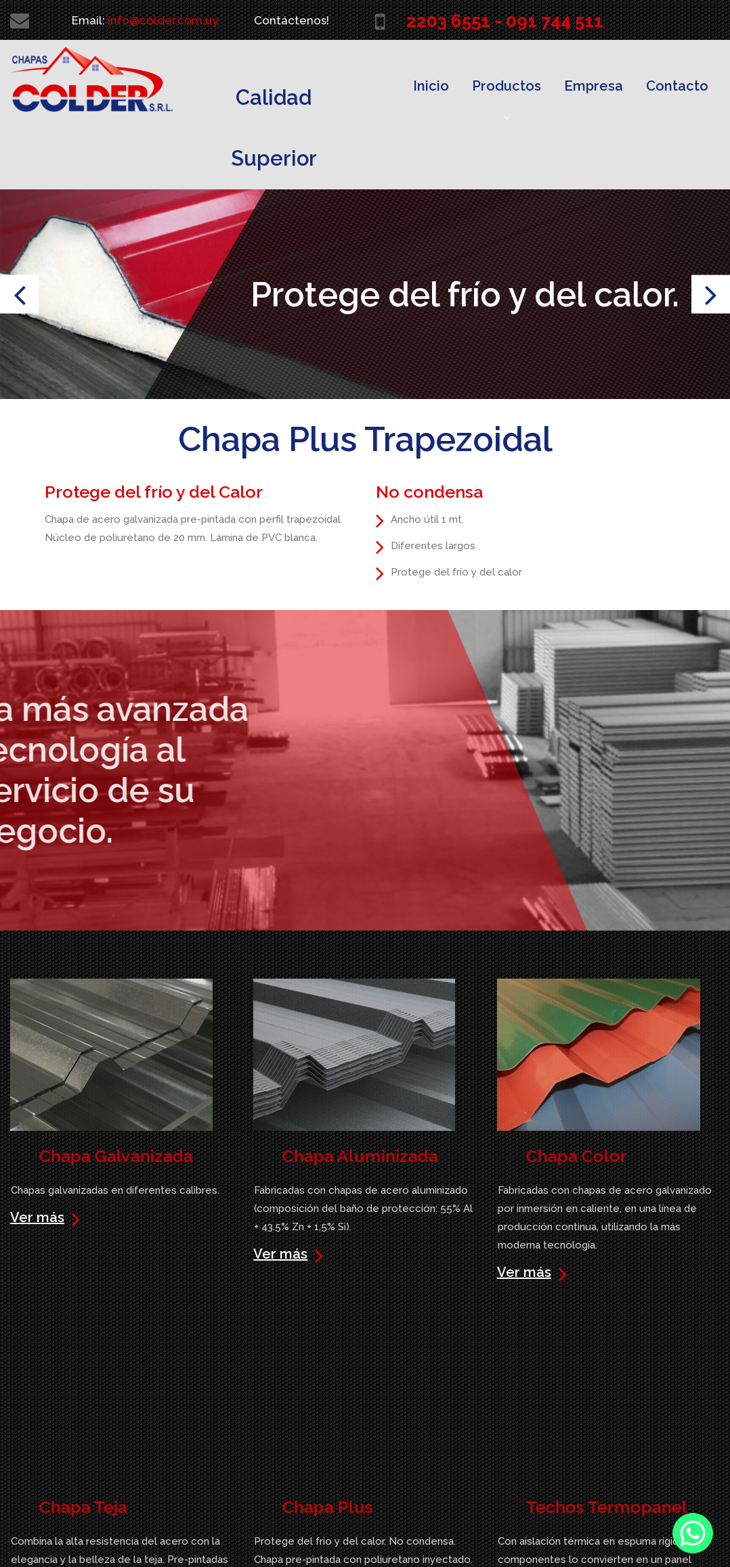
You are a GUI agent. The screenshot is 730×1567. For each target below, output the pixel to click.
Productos (506, 100)
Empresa (593, 86)
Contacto (677, 86)
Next (710, 294)
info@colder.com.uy (162, 20)
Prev (19, 294)
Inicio (431, 86)
